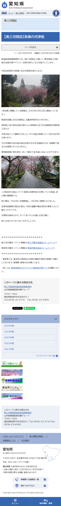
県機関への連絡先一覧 (30, 479)
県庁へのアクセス (28, 486)
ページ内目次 (30, 47)
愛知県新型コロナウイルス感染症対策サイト (29, 268)
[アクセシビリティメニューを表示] (56, 13)
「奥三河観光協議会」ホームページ (41, 243)
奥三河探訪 (20, 13)
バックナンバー (11, 319)
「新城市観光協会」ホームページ (40, 248)
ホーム (10, 13)
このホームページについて (13, 436)
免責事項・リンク (9, 440)
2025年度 (9, 326)
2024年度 (9, 332)
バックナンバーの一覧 (45, 356)
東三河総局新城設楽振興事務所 (18, 287)
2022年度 (9, 343)
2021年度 (9, 349)
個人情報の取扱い (36, 436)
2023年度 (9, 337)
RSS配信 (25, 440)
